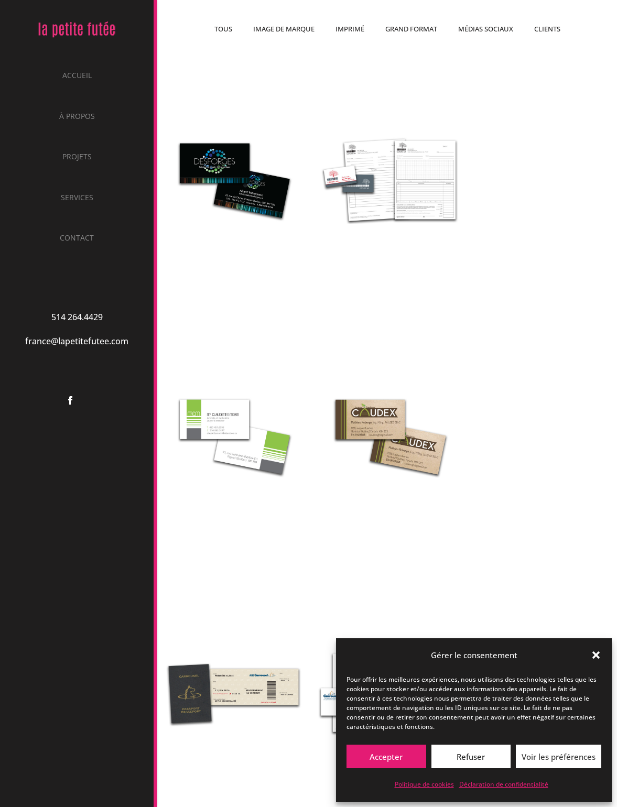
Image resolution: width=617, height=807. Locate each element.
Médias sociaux (485, 29)
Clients (547, 29)
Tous (223, 29)
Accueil (77, 76)
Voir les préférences (559, 756)
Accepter (386, 756)
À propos (77, 117)
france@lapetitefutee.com (76, 341)
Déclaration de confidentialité (503, 784)
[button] (596, 655)
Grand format (411, 29)
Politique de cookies (424, 784)
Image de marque (284, 29)
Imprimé (349, 29)
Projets (77, 157)
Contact (77, 238)
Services (77, 198)
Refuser (471, 756)
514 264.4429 (77, 317)
